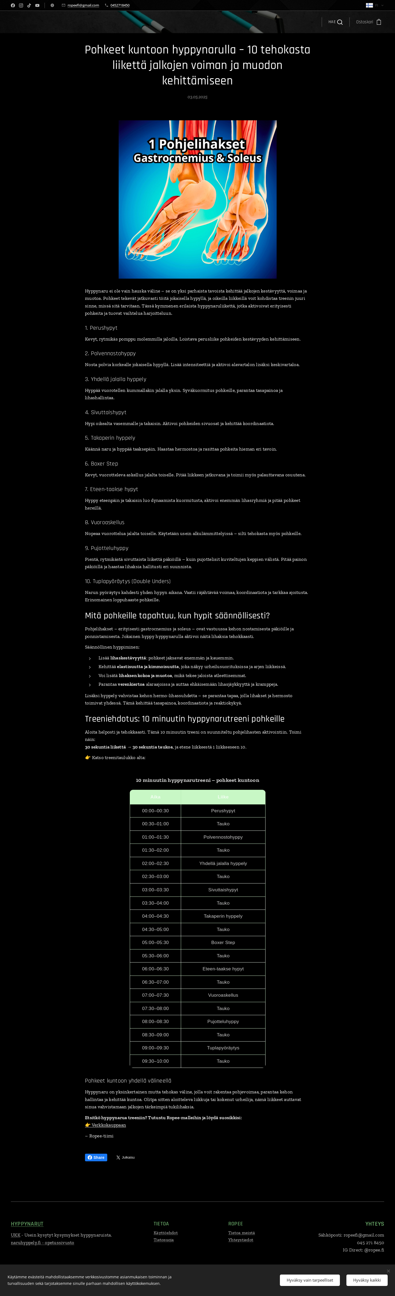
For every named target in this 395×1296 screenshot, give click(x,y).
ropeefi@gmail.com (83, 5)
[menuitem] (97, 22)
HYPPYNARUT (27, 1224)
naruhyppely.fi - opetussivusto (42, 1242)
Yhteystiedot (240, 1239)
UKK (15, 1235)
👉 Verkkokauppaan (105, 1125)
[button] (335, 22)
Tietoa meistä (241, 1232)
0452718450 (119, 5)
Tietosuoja (164, 1239)
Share (96, 1157)
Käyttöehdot (166, 1232)
